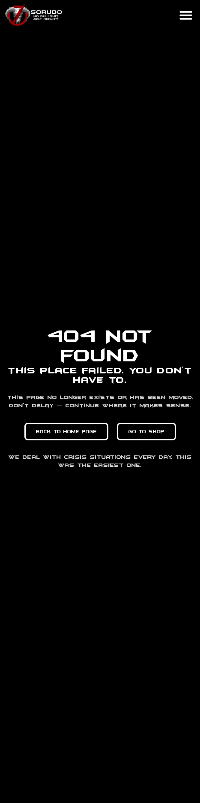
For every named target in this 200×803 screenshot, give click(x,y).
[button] (186, 15)
